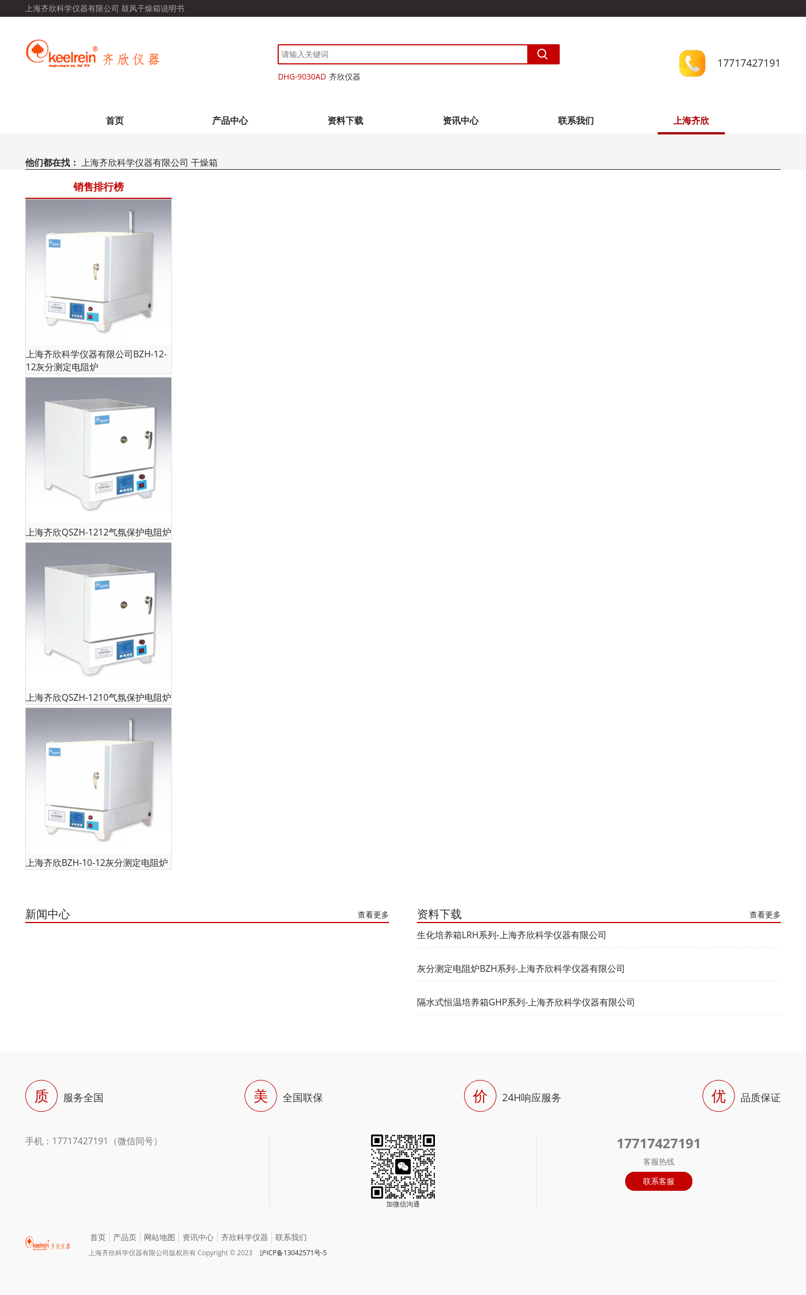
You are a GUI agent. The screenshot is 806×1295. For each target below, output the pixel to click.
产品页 (125, 1237)
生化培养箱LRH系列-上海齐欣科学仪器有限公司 (512, 935)
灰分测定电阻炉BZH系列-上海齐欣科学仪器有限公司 (521, 968)
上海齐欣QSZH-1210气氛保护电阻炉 (98, 697)
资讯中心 (461, 120)
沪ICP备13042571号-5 (293, 1252)
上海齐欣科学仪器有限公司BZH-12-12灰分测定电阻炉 (96, 360)
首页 (115, 120)
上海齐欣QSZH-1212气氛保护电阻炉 (98, 532)
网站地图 (159, 1237)
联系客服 (658, 1181)
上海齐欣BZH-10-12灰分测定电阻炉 (97, 862)
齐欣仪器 (344, 76)
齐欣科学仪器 (244, 1237)
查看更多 (373, 914)
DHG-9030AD (302, 76)
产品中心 (230, 120)
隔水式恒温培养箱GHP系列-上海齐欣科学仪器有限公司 (526, 1002)
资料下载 (345, 120)
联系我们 (576, 120)
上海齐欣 (691, 120)
